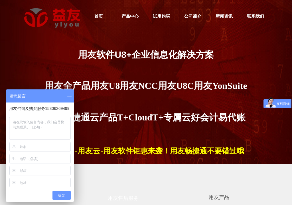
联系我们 (255, 16)
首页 (98, 16)
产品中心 (130, 16)
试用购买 (161, 16)
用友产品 (219, 197)
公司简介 (192, 16)
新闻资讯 (224, 16)
